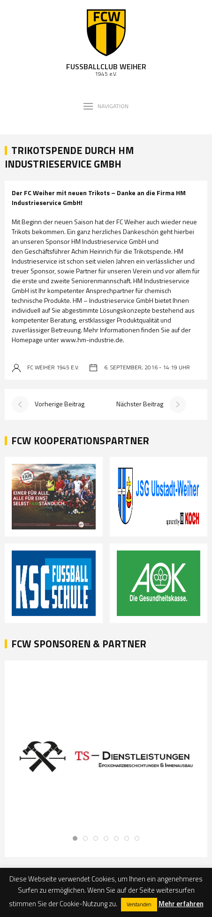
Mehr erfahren (181, 903)
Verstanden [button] (139, 904)
